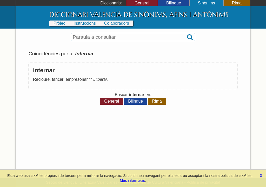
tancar (57, 79)
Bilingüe (173, 3)
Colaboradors (116, 23)
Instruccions (85, 23)
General (142, 3)
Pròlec (59, 23)
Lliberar (100, 79)
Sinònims (206, 3)
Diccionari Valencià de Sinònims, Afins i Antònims (139, 14)
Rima (237, 3)
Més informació (132, 180)
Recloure (41, 79)
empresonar (76, 79)
